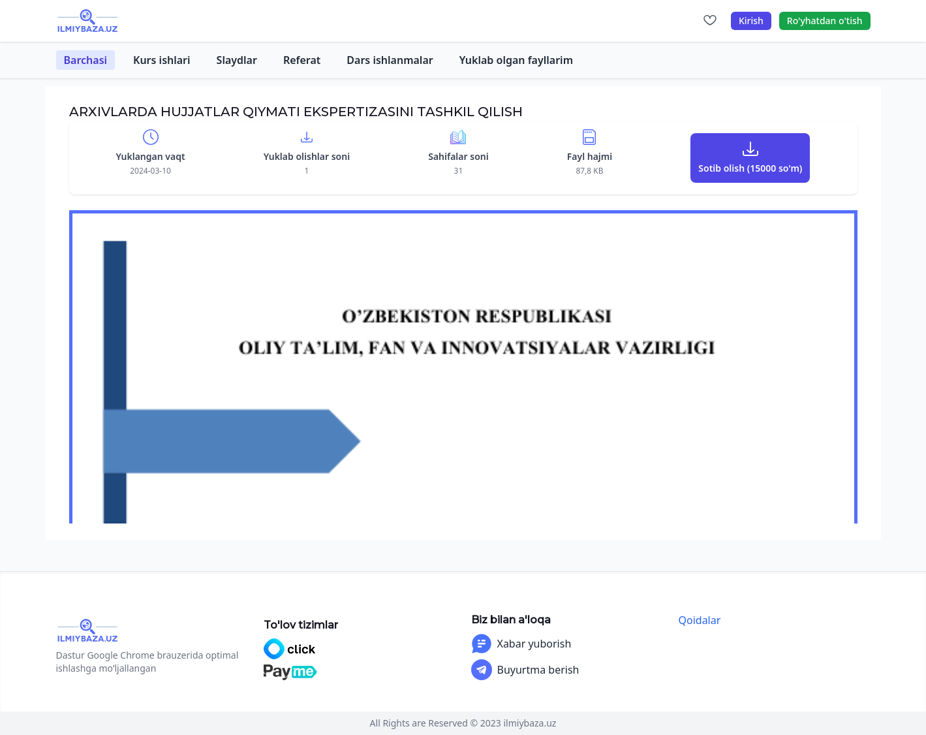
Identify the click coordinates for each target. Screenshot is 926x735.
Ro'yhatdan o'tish (825, 20)
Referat (301, 60)
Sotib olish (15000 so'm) (750, 168)
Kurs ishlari (162, 60)
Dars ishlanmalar (390, 60)
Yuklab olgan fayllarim (516, 60)
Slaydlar (237, 60)
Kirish (751, 20)
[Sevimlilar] (710, 21)
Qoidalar (700, 620)
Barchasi (86, 60)
